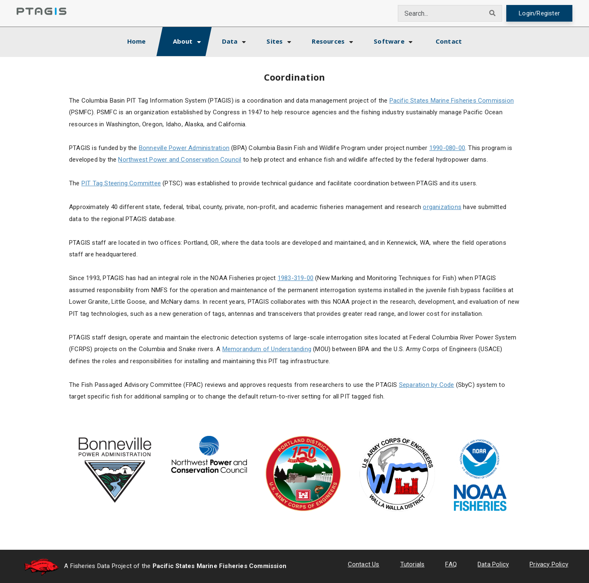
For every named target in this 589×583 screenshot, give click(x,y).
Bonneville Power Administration (184, 148)
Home (143, 40)
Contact (449, 41)
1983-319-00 (295, 278)
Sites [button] (274, 41)
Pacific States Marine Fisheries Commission (451, 100)
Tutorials (412, 564)
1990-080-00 (447, 148)
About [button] (183, 41)
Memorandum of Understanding (266, 349)
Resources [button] (328, 41)
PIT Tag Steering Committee (121, 183)
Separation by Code (426, 385)
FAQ (451, 564)
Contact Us (364, 564)
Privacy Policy (549, 564)
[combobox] (441, 13)
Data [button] (230, 41)
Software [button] (389, 41)
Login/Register (539, 13)
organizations (442, 207)
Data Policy (493, 564)
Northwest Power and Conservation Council (179, 159)
